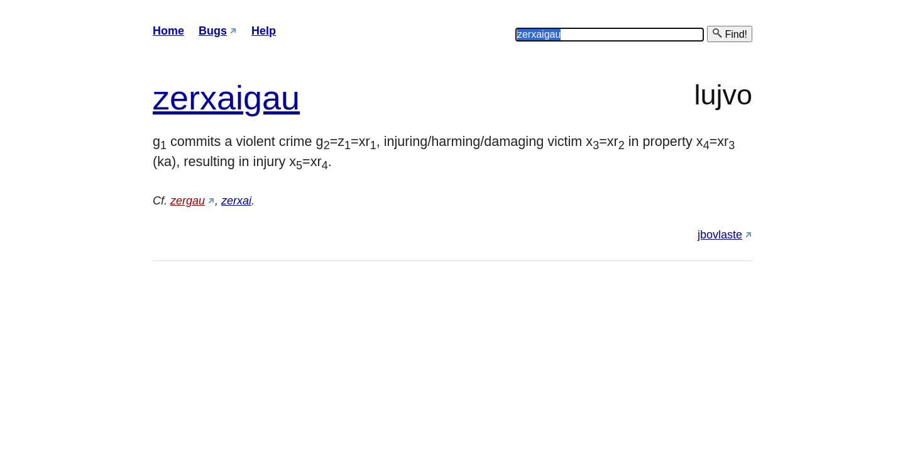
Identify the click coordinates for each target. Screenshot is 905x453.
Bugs (213, 31)
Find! (729, 34)
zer (176, 97)
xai (221, 97)
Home (168, 31)
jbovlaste (720, 234)
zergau (187, 200)
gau (271, 97)
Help (263, 31)
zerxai (236, 200)
